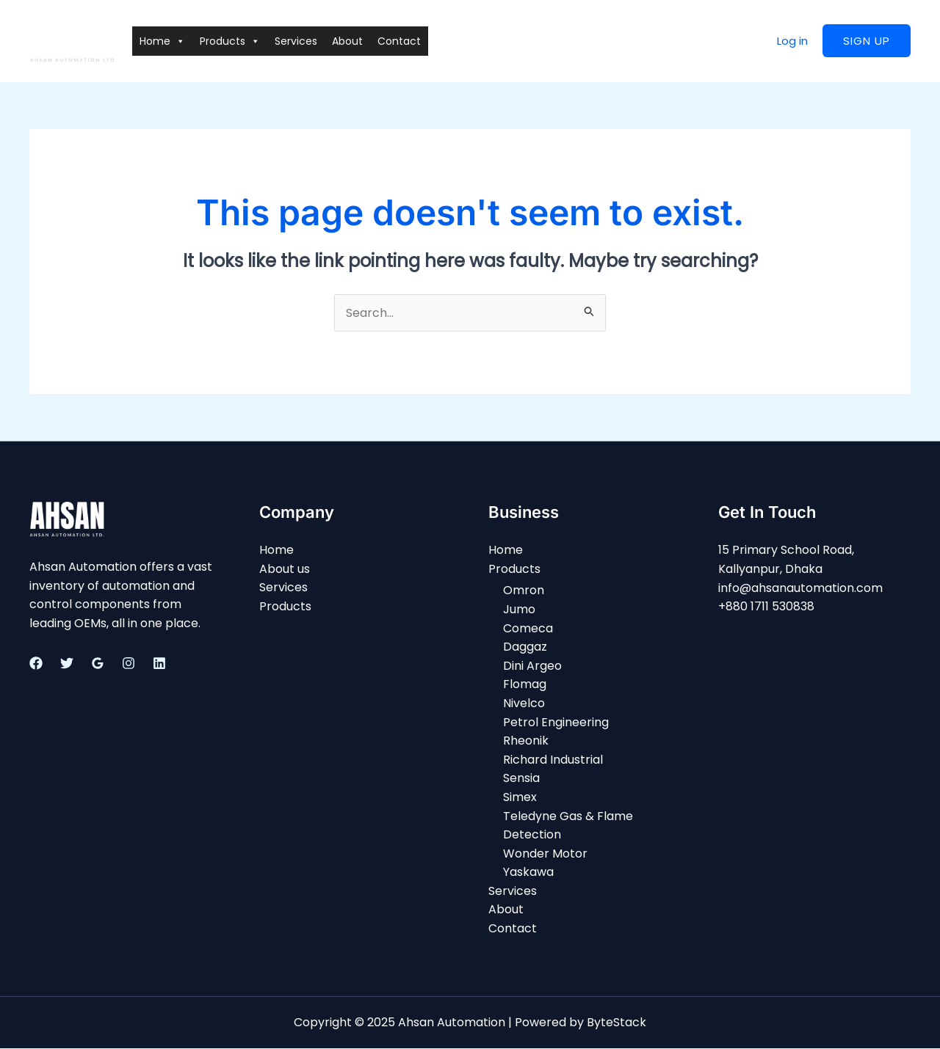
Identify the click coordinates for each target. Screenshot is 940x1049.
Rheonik (526, 741)
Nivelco (524, 703)
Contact (399, 41)
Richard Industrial (553, 759)
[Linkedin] (159, 663)
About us (284, 568)
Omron (523, 590)
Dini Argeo (532, 665)
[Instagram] (128, 663)
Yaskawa (528, 872)
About (347, 41)
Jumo (519, 609)
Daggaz (525, 647)
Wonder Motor (545, 853)
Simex (520, 797)
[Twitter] (66, 663)
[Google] (97, 663)
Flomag (524, 684)
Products (230, 41)
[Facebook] (36, 663)
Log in (792, 40)
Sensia (521, 778)
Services (296, 41)
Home (162, 41)
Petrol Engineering (556, 722)
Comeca (528, 628)
